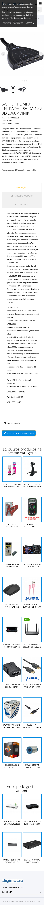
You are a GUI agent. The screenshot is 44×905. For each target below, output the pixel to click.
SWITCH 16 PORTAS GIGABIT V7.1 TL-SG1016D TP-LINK (11, 861)
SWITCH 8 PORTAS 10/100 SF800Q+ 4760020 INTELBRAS (32, 861)
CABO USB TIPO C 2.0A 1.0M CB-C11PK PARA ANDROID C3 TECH (32, 605)
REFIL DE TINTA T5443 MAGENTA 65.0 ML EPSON (11, 485)
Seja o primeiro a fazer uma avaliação (19, 433)
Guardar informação (13, 887)
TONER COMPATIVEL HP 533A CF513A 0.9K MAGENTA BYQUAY (12, 645)
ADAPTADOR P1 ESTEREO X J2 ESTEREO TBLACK (11, 565)
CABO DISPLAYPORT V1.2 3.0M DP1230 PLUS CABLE (32, 686)
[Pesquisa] (39, 9)
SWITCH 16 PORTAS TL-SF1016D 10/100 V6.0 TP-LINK (32, 822)
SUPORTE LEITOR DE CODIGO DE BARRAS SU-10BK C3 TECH (32, 485)
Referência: (6, 118)
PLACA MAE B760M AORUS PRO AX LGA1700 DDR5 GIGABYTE (32, 565)
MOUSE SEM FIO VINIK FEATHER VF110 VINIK (12, 605)
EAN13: (5, 123)
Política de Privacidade (13, 23)
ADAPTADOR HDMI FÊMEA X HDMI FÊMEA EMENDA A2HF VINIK (11, 686)
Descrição (21, 187)
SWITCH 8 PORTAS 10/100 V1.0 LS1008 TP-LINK (12, 822)
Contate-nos (21, 204)
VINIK (9, 121)
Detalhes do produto (22, 196)
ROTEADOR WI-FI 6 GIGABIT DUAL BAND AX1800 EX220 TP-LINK (32, 645)
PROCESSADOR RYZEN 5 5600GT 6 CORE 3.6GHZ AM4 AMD (12, 766)
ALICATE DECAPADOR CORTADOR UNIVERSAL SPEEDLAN (12, 525)
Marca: (4, 121)
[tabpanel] (22, 53)
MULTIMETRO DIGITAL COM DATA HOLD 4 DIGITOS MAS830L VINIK (32, 525)
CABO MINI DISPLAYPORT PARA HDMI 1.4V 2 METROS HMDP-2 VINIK (32, 726)
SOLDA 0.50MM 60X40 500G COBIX (32, 766)
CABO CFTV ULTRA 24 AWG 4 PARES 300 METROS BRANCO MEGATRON (11, 726)
